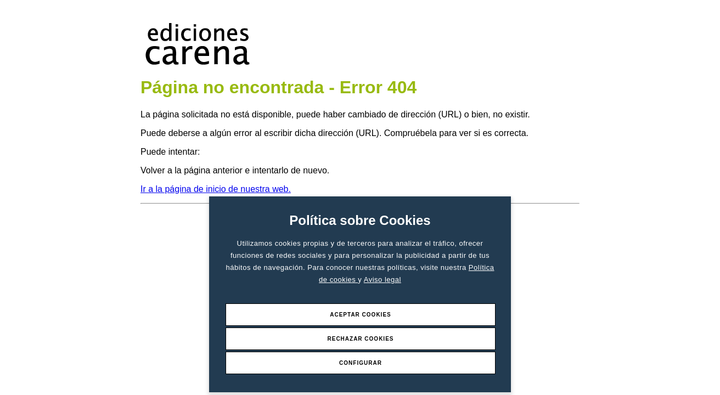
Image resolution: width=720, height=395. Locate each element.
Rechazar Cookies (360, 339)
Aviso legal (382, 279)
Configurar (360, 363)
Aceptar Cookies (360, 315)
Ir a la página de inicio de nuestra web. (215, 189)
